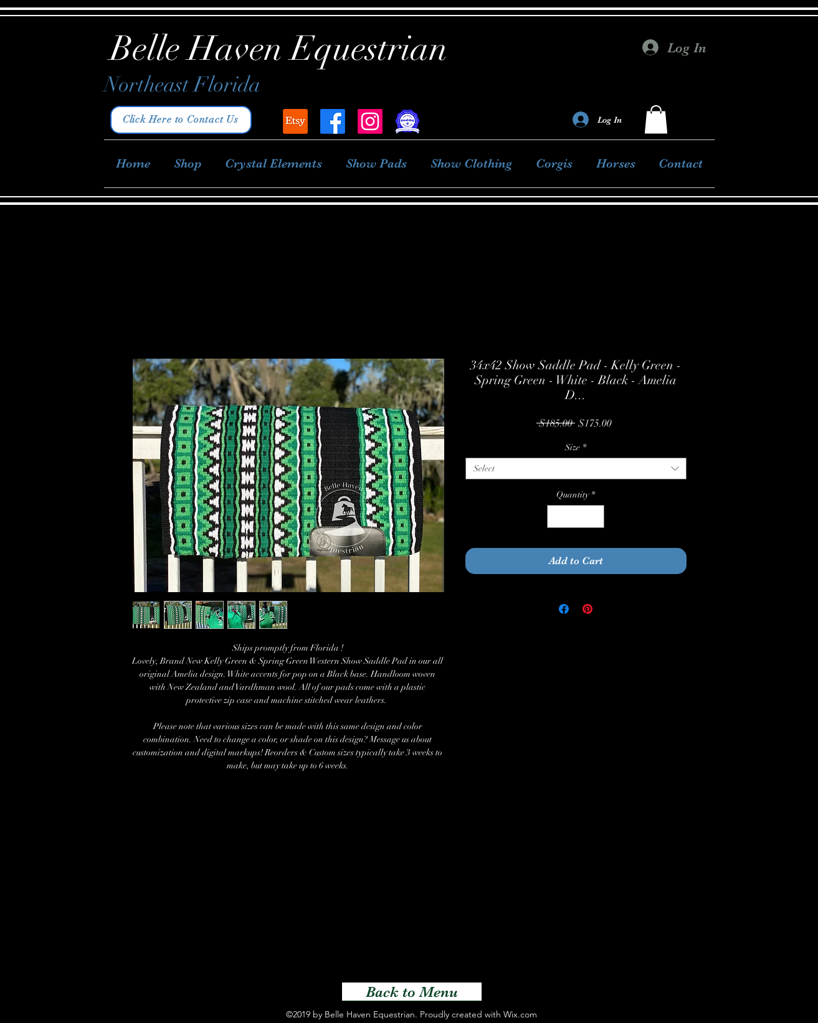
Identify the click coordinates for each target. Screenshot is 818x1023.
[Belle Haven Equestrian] (295, 121)
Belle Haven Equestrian (279, 48)
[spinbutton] (575, 516)
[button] (656, 119)
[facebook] (332, 121)
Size (575, 447)
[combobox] (576, 468)
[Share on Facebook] (563, 608)
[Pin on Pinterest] (587, 608)
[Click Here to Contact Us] (181, 120)
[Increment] (594, 516)
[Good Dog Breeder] (407, 121)
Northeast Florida (182, 85)
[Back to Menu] (412, 992)
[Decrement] (556, 516)
